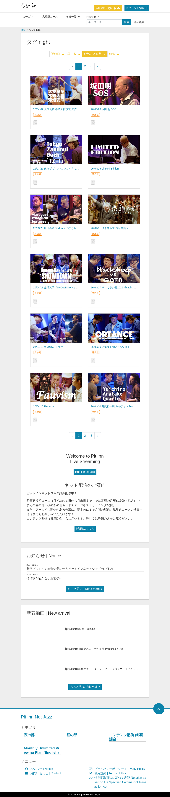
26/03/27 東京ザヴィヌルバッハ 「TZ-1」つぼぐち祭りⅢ (66, 168)
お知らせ (92, 16)
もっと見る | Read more (85, 589)
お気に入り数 (94, 54)
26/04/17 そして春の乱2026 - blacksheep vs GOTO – (121, 287)
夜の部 (29, 735)
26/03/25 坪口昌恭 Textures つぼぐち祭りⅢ (58, 228)
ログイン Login (136, 8)
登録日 (57, 54)
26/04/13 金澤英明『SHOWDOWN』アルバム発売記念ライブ (69, 287)
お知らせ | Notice (40, 769)
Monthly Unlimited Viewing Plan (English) (41, 751)
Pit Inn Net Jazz (36, 717)
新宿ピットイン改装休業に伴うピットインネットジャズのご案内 (70, 569)
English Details (85, 472)
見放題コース (51, 16)
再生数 (73, 54)
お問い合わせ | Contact (44, 773)
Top (23, 30)
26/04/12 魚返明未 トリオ (48, 347)
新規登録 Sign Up (107, 8)
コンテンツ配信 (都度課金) (126, 737)
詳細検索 (141, 22)
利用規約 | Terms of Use (108, 773)
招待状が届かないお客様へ (44, 578)
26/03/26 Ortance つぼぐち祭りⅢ (110, 347)
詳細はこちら (85, 529)
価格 (114, 54)
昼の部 (72, 735)
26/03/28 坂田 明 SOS (103, 109)
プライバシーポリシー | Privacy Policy (118, 769)
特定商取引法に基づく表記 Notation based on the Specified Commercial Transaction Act (118, 783)
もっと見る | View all (85, 687)
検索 (126, 22)
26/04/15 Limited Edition (105, 168)
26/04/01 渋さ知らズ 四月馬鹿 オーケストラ (116, 228)
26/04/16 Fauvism (43, 406)
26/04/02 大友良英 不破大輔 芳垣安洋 (55, 109)
